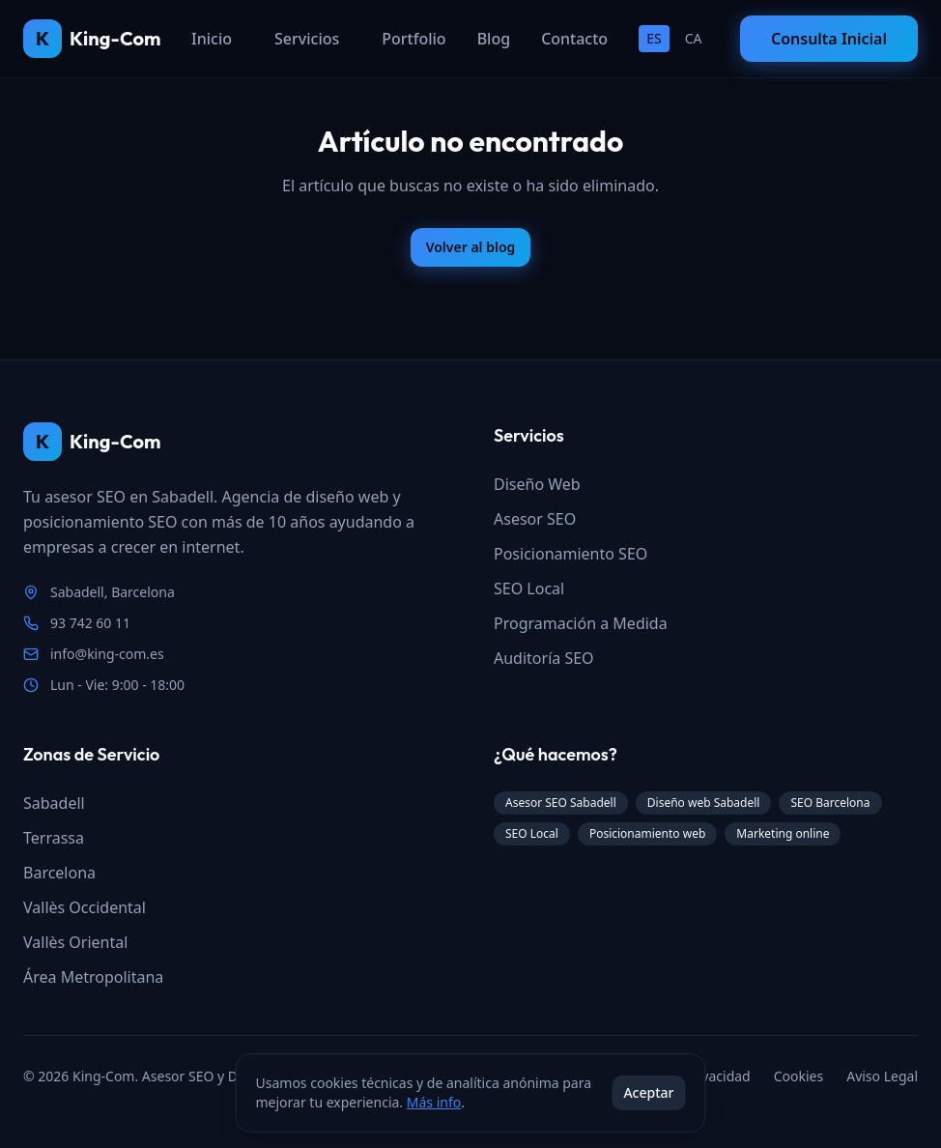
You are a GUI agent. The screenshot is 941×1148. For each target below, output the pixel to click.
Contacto (574, 38)
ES (653, 38)
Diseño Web (537, 484)
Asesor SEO (535, 519)
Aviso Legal (882, 1076)
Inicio (211, 38)
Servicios (306, 38)
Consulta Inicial (829, 38)
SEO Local (529, 588)
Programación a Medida (581, 623)
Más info (434, 1102)
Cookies (798, 1076)
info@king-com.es (107, 654)
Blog (493, 38)
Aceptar (648, 1092)
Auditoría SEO (544, 658)
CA (693, 38)
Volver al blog (471, 247)
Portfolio (413, 38)
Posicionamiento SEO (570, 553)
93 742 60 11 (90, 623)
